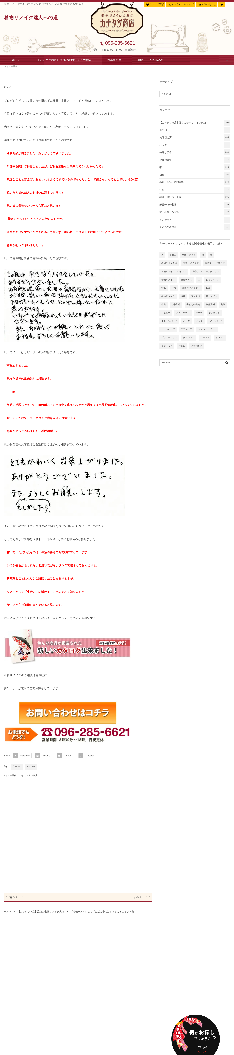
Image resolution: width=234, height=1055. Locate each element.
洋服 (194, 190)
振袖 (183, 296)
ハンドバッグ (215, 321)
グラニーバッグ (169, 337)
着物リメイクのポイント (173, 271)
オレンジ (220, 337)
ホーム (16, 60)
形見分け (195, 296)
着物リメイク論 (169, 263)
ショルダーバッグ (207, 329)
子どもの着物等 (194, 227)
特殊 (163, 288)
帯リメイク (211, 296)
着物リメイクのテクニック (205, 271)
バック (199, 321)
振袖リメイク (168, 296)
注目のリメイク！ (191, 288)
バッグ (194, 145)
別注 (223, 304)
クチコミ (17, 766)
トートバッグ (168, 329)
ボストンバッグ (169, 321)
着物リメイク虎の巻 (150, 60)
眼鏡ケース (186, 280)
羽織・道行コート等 (194, 197)
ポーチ (199, 313)
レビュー (31, 766)
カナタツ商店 (30, 775)
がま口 (182, 346)
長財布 (173, 255)
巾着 (163, 304)
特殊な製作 (194, 152)
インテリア (194, 220)
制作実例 (210, 304)
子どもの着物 (193, 304)
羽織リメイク (189, 255)
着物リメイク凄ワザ (215, 263)
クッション (188, 337)
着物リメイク (168, 280)
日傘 (194, 175)
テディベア (186, 329)
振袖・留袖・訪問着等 (194, 182)
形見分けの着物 (194, 205)
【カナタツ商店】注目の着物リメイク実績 (64, 60)
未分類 (194, 130)
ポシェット (214, 313)
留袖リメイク (213, 280)
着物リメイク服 (191, 263)
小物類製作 (194, 160)
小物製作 (176, 304)
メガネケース (183, 313)
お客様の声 (114, 60)
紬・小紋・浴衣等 (194, 212)
